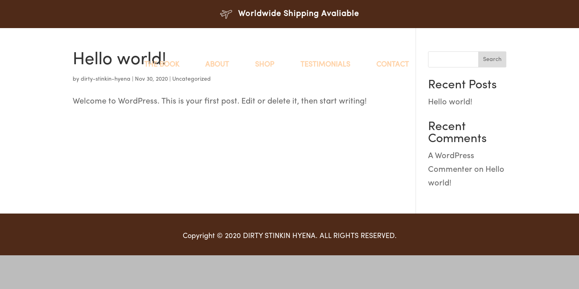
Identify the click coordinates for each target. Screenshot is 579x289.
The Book (161, 65)
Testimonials (325, 65)
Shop (264, 65)
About (217, 65)
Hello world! (450, 102)
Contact (392, 65)
